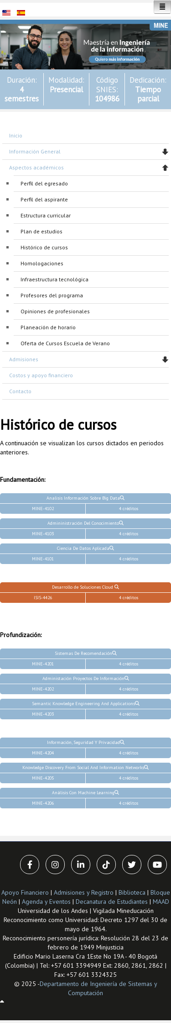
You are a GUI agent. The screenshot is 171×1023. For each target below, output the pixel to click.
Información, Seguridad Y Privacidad (85, 742)
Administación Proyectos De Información (85, 678)
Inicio (15, 135)
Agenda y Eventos (46, 901)
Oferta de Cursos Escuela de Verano (65, 343)
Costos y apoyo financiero (41, 375)
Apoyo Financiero (25, 892)
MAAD (161, 901)
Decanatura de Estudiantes (112, 901)
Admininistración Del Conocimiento (85, 523)
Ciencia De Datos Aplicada (85, 548)
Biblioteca (132, 892)
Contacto (20, 391)
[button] (85, 44)
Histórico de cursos (44, 247)
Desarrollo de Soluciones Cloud (85, 587)
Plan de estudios (41, 231)
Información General (35, 151)
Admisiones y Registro (84, 892)
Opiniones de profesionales (55, 311)
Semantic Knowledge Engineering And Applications (86, 704)
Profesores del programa (52, 295)
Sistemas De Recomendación (86, 653)
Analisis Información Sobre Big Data (85, 498)
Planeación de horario (48, 327)
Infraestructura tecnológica (54, 279)
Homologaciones (42, 263)
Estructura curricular (46, 215)
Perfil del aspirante (44, 199)
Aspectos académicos (36, 167)
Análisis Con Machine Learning (85, 793)
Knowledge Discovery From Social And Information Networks (85, 767)
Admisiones (23, 359)
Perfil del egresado (44, 183)
